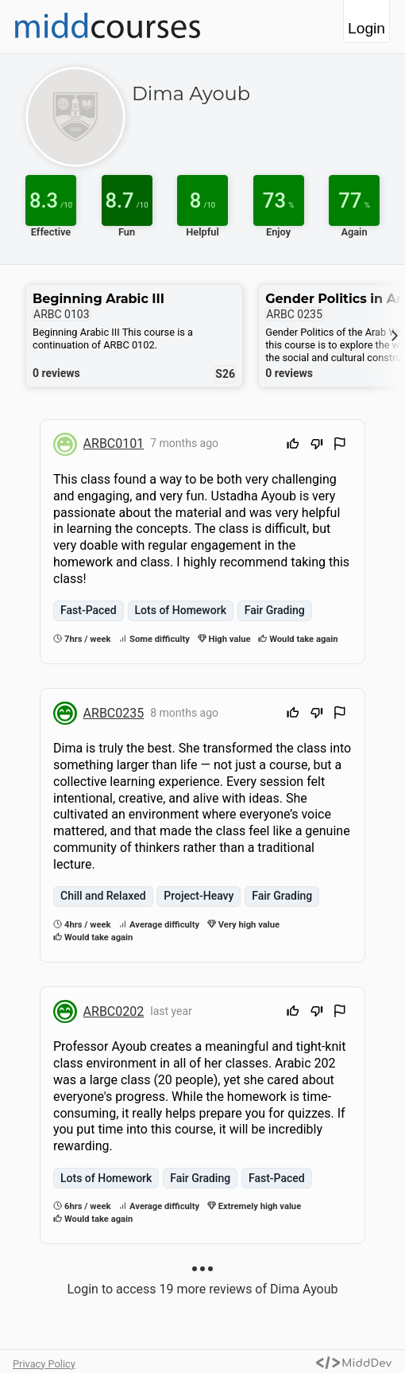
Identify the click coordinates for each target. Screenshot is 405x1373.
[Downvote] (317, 446)
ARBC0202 (114, 1011)
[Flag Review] (340, 446)
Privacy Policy (44, 1364)
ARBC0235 (114, 713)
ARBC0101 (114, 443)
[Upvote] (293, 446)
